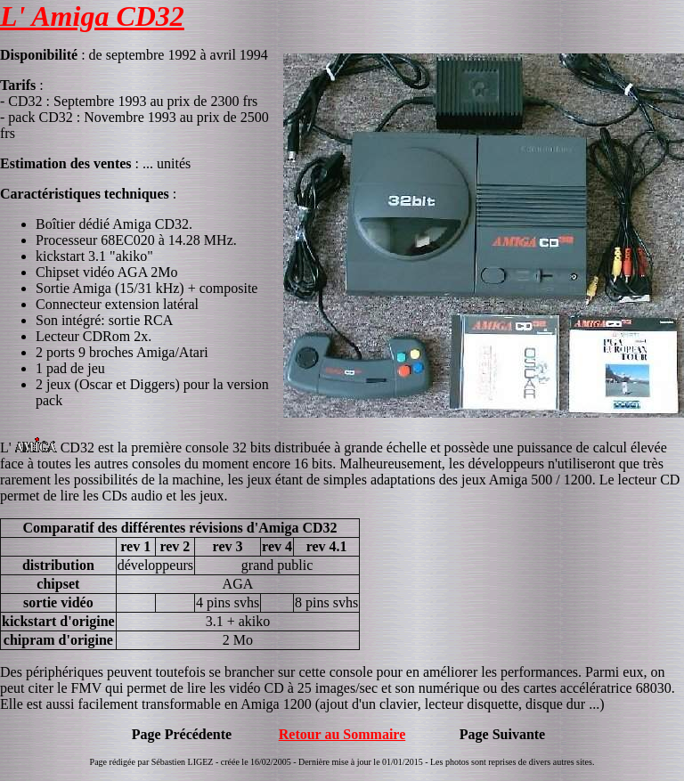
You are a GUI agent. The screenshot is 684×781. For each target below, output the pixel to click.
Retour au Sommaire (342, 734)
